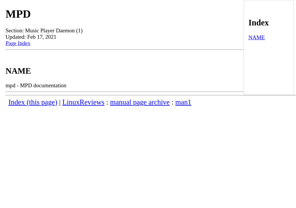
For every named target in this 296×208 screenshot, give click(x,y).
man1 (183, 102)
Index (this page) (32, 102)
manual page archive (140, 102)
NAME (256, 37)
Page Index (17, 43)
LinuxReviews (83, 102)
